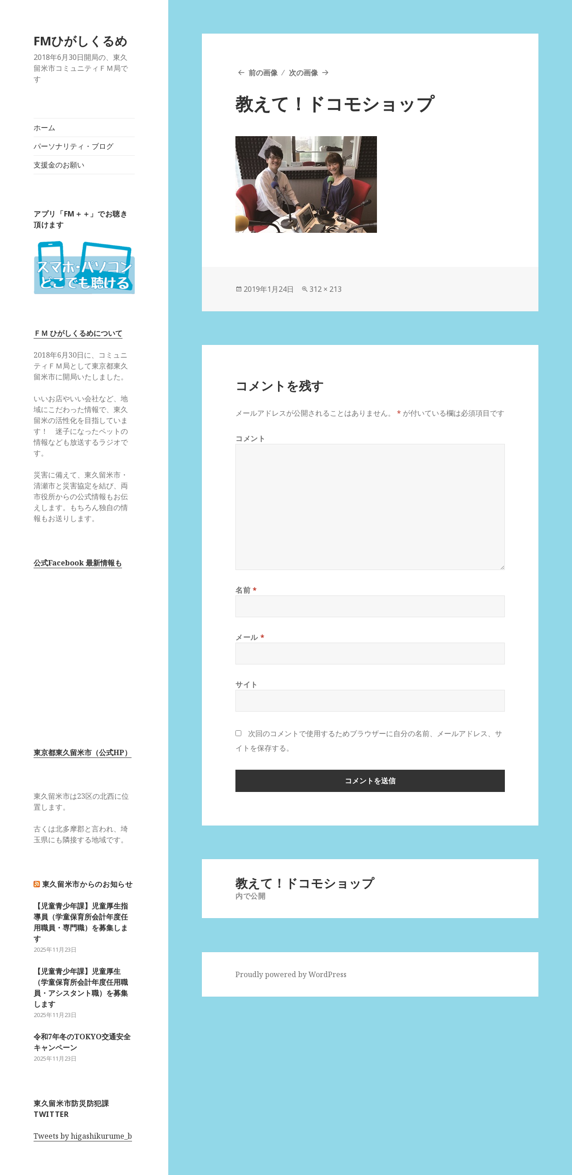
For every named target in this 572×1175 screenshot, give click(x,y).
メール (249, 637)
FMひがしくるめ (80, 40)
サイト (246, 684)
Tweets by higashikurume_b (83, 1136)
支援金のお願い (59, 165)
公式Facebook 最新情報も (78, 563)
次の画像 (303, 73)
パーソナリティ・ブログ (73, 146)
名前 (246, 590)
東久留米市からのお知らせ (87, 884)
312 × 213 (325, 289)
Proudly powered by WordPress (291, 974)
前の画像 (263, 73)
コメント (250, 438)
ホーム (44, 128)
